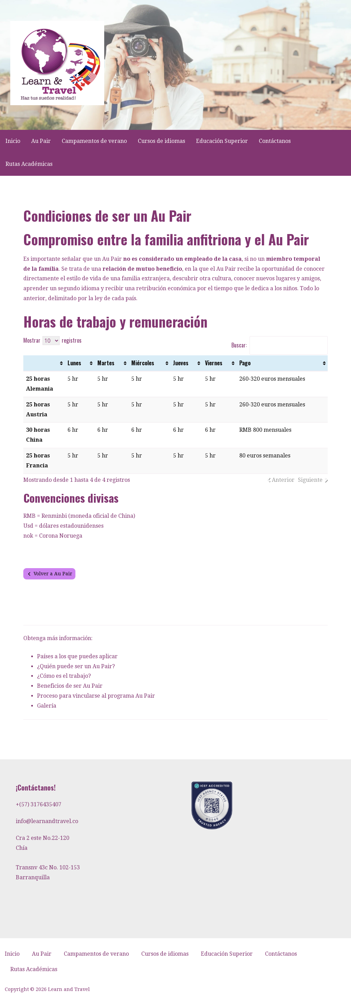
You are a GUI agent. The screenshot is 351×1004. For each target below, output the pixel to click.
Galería (46, 705)
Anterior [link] (283, 480)
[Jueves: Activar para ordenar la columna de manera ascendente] (186, 363)
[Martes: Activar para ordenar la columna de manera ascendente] (112, 363)
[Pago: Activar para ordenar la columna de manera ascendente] (282, 363)
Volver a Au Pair (53, 573)
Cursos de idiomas (161, 141)
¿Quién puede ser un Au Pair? (76, 666)
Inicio (12, 141)
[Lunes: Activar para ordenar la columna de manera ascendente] (80, 363)
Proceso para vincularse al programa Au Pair (96, 696)
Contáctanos (275, 141)
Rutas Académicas (28, 164)
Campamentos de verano (94, 141)
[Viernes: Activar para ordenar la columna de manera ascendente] (219, 363)
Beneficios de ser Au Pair (69, 686)
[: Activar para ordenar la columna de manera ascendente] (44, 363)
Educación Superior (222, 141)
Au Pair (41, 141)
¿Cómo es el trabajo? (64, 676)
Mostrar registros (52, 340)
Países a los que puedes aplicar (77, 656)
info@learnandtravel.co (47, 821)
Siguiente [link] (310, 480)
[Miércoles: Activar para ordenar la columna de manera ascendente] (149, 363)
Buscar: (279, 345)
